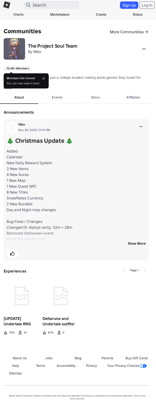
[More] (144, 48)
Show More (137, 243)
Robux (138, 14)
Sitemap (15, 373)
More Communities (127, 32)
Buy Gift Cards (137, 358)
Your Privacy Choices (127, 365)
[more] (141, 126)
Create (101, 14)
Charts (18, 14)
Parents (107, 358)
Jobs (49, 358)
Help (15, 365)
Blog (78, 358)
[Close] (43, 78)
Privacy (91, 365)
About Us (20, 358)
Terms (40, 365)
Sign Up (129, 5)
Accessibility (66, 365)
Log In (147, 5)
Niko (37, 51)
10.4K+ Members (18, 68)
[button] (12, 254)
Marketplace (59, 14)
